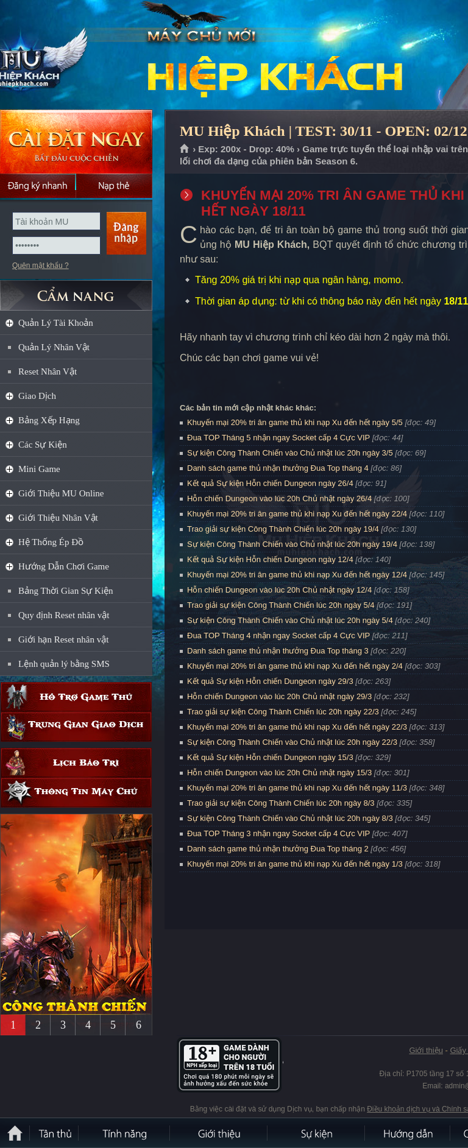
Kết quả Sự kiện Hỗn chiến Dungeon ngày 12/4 (270, 559)
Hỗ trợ (76, 697)
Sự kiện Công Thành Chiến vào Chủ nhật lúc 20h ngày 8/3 (290, 818)
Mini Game (39, 469)
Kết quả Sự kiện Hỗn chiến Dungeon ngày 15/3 (270, 757)
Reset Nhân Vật (47, 371)
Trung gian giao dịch (76, 727)
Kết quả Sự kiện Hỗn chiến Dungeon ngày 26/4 (270, 483)
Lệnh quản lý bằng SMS (64, 664)
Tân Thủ (54, 1133)
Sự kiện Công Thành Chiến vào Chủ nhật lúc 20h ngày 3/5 (290, 452)
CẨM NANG (76, 290)
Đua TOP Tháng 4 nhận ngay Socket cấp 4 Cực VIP (278, 635)
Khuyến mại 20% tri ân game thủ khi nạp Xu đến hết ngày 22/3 (297, 726)
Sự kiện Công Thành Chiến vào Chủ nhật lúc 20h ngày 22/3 (292, 742)
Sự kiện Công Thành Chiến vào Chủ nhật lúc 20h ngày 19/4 (292, 544)
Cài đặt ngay (76, 142)
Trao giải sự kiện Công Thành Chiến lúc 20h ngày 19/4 (283, 529)
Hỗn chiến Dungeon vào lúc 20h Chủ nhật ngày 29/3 (279, 696)
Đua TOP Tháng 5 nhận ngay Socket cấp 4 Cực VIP (278, 437)
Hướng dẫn (408, 1133)
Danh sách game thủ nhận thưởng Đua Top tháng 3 (278, 650)
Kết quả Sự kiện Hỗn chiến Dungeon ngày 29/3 (270, 681)
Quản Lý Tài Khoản (55, 323)
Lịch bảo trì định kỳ (76, 763)
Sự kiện (317, 1133)
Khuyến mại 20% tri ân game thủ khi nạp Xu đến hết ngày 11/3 (297, 787)
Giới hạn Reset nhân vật (63, 639)
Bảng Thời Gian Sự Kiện (65, 591)
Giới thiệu (425, 1050)
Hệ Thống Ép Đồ (50, 542)
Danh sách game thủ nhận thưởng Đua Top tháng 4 (278, 468)
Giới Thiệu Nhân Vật (58, 518)
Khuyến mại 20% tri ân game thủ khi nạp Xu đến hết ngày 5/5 (295, 422)
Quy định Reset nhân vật (63, 615)
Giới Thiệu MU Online (61, 493)
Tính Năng (125, 1133)
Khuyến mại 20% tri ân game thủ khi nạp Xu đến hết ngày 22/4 (297, 513)
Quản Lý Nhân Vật (54, 347)
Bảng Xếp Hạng (49, 420)
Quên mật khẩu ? (40, 265)
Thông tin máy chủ (76, 793)
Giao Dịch (37, 396)
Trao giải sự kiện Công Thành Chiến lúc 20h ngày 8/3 (281, 803)
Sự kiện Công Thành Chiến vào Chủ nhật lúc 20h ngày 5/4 (290, 620)
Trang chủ (185, 149)
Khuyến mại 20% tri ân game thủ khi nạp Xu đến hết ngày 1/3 (295, 863)
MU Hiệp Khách (88, 55)
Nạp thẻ (114, 186)
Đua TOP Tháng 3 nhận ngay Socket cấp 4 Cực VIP (278, 833)
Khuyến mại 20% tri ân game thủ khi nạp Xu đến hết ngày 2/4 (295, 666)
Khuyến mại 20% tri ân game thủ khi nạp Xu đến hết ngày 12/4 (297, 574)
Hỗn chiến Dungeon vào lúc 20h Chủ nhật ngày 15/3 (279, 772)
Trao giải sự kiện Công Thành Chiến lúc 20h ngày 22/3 (283, 711)
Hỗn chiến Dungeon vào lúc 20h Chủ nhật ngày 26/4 (279, 498)
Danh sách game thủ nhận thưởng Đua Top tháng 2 (278, 848)
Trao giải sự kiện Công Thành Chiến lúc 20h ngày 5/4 (281, 605)
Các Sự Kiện (42, 444)
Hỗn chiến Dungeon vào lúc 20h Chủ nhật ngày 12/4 (279, 589)
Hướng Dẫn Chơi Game (63, 566)
